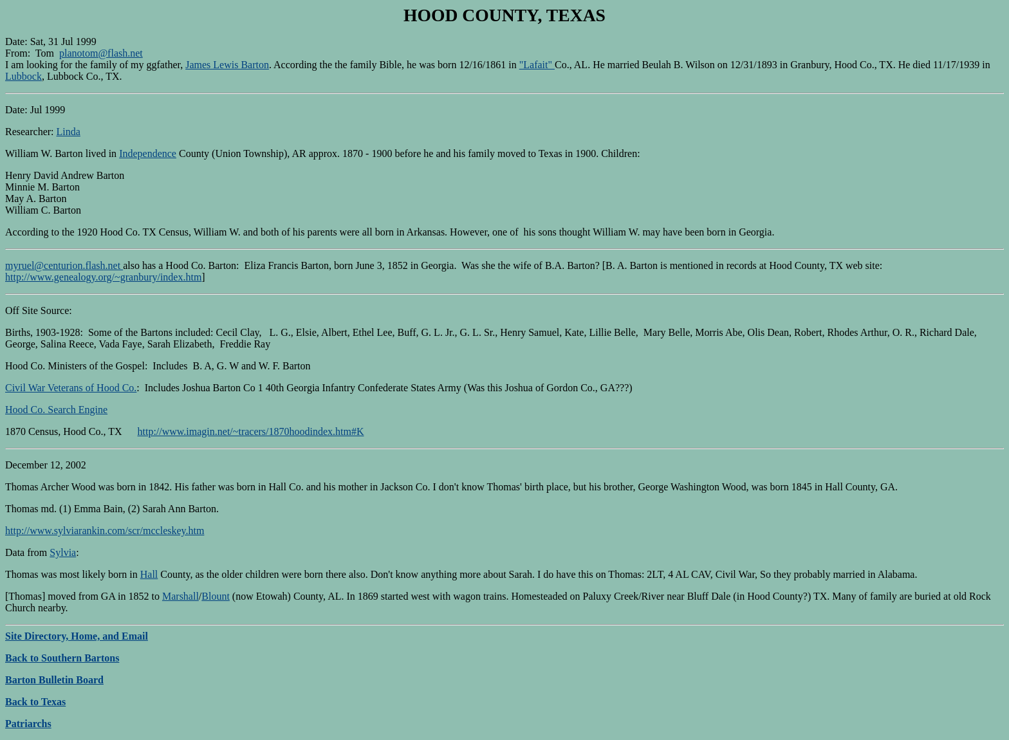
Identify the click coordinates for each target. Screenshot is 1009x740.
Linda (68, 131)
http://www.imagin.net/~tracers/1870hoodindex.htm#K (251, 431)
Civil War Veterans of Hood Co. (70, 387)
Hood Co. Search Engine (56, 409)
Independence (147, 153)
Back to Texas (35, 701)
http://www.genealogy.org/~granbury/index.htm (103, 277)
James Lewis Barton (227, 64)
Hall (149, 574)
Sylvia (63, 552)
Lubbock (23, 76)
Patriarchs (28, 723)
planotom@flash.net (101, 53)
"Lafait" (537, 64)
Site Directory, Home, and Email (76, 636)
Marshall (180, 596)
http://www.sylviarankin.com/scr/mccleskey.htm (104, 530)
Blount (215, 596)
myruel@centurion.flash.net (64, 265)
